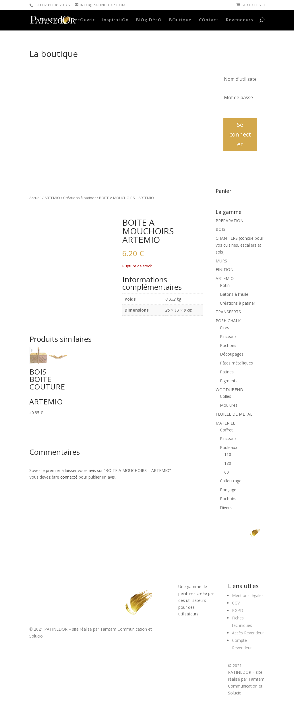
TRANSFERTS (228, 311)
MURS (221, 261)
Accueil (35, 197)
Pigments (228, 380)
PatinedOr (52, 20)
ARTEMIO (52, 197)
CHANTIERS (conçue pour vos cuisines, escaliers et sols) (239, 245)
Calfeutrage (230, 480)
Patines (227, 372)
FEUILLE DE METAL (234, 414)
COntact (208, 20)
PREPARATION (229, 220)
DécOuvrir (83, 20)
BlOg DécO (149, 20)
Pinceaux (228, 336)
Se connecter (240, 134)
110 (227, 454)
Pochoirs (228, 345)
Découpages (231, 354)
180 (227, 463)
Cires (224, 327)
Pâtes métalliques (236, 363)
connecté (69, 477)
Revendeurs (239, 20)
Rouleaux (228, 447)
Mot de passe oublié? (240, 110)
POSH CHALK (228, 320)
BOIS (220, 229)
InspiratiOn (115, 20)
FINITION (224, 269)
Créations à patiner (79, 197)
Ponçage (228, 489)
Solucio (36, 636)
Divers (226, 507)
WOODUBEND (229, 389)
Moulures (228, 405)
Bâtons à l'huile (234, 294)
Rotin (225, 285)
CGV (236, 603)
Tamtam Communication (123, 629)
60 (226, 472)
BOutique (180, 20)
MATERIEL (225, 423)
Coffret (226, 430)
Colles (225, 396)
